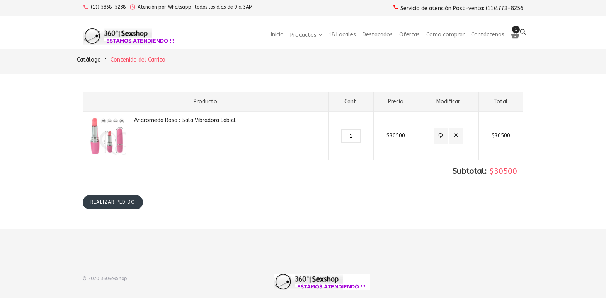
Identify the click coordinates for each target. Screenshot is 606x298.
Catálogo (89, 60)
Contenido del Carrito (138, 60)
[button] (441, 136)
